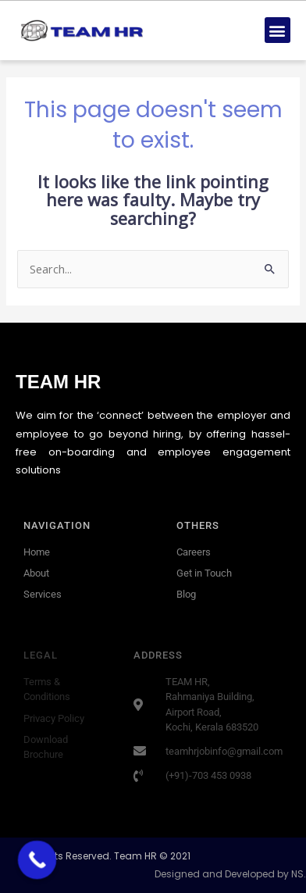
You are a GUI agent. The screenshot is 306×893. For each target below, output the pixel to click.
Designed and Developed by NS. (230, 873)
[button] (277, 30)
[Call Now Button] (37, 860)
